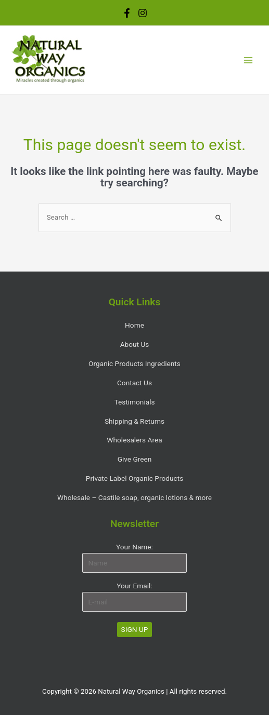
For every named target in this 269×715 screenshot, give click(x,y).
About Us (134, 344)
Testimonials (134, 402)
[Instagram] (142, 13)
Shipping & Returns (134, 421)
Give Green (135, 459)
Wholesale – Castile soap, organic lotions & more (134, 497)
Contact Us (134, 383)
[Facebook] (127, 13)
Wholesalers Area (134, 440)
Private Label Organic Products (134, 478)
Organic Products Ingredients (134, 363)
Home (134, 325)
